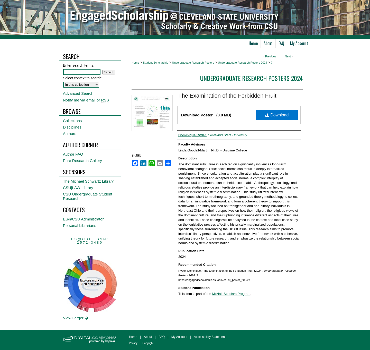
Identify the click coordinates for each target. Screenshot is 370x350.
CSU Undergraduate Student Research (87, 196)
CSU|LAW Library (78, 187)
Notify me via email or (86, 100)
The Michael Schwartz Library (88, 181)
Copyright (147, 343)
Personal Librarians (79, 225)
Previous (270, 56)
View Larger (76, 318)
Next (288, 56)
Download (277, 115)
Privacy (133, 343)
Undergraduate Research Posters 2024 (242, 62)
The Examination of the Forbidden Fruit (227, 95)
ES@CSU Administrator (83, 219)
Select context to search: (82, 78)
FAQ (162, 337)
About (148, 337)
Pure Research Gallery (82, 160)
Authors (69, 133)
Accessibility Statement (210, 337)
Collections (72, 120)
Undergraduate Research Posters (193, 62)
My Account (179, 337)
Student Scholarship (155, 62)
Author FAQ (73, 154)
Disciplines (72, 127)
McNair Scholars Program (231, 294)
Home (135, 62)
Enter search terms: (78, 65)
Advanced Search (78, 93)
